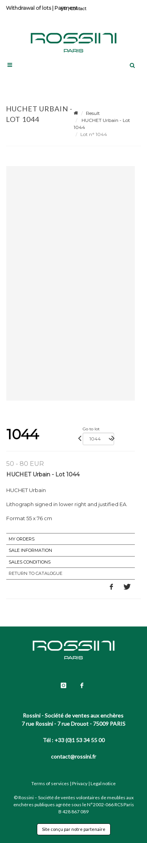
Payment (66, 8)
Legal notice (103, 783)
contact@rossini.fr (73, 756)
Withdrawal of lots (28, 8)
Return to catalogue (35, 573)
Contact (78, 8)
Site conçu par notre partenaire (73, 829)
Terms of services (50, 783)
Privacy (79, 783)
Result (93, 113)
